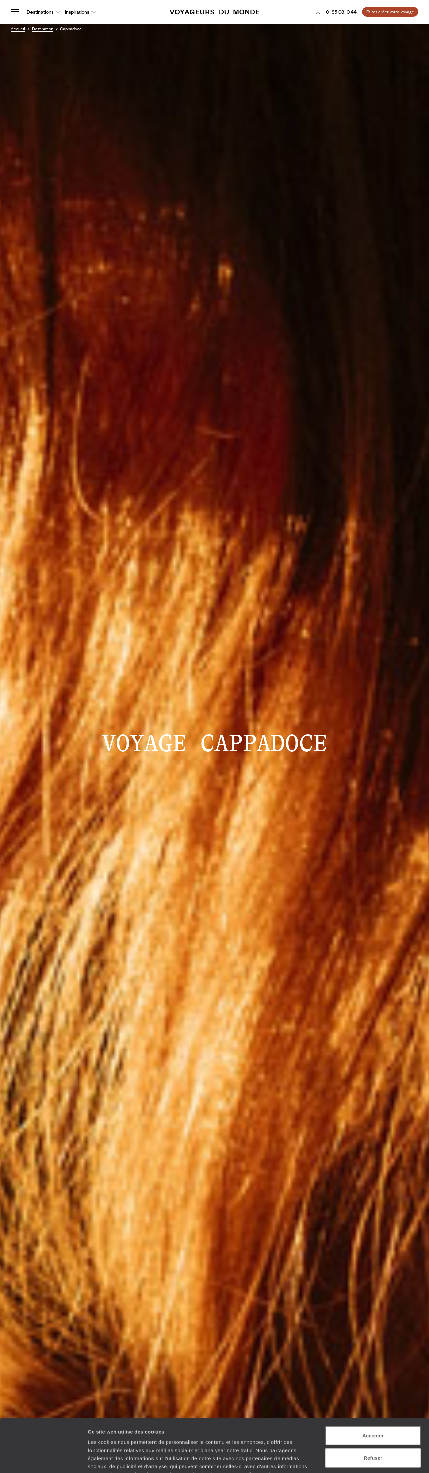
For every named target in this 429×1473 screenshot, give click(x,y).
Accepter (373, 1385)
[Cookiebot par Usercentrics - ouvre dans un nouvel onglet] (43, 1460)
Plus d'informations (136, 1432)
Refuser (373, 1408)
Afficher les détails (369, 1460)
